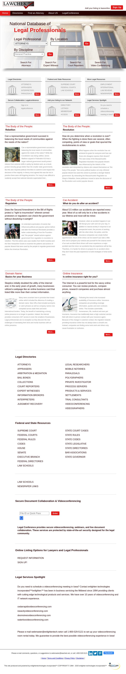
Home (44, 658)
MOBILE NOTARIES (75, 369)
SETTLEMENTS (73, 395)
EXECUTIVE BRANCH (28, 457)
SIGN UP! (22, 562)
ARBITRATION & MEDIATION (32, 373)
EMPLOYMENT (106, 84)
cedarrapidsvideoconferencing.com (34, 606)
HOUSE (21, 448)
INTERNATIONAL (107, 87)
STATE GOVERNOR (75, 457)
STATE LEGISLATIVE (75, 444)
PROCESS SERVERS (76, 386)
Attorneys (26, 65)
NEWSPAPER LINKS (27, 486)
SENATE (21, 452)
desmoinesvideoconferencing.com (34, 615)
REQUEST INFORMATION (30, 558)
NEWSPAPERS (106, 94)
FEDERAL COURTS (68, 87)
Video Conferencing (100, 65)
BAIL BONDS (23, 378)
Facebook (109, 653)
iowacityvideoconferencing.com (32, 611)
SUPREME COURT (68, 84)
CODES (21, 444)
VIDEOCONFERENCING (77, 404)
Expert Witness (51, 65)
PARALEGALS (26, 94)
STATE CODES (72, 439)
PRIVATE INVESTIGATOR (78, 382)
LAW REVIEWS (106, 90)
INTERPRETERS (27, 90)
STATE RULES (72, 435)
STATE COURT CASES (76, 430)
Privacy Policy (70, 658)
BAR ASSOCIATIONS (75, 452)
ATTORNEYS (26, 84)
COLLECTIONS (25, 382)
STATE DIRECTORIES (76, 448)
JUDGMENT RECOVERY (30, 404)
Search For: (26, 62)
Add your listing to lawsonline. (97, 8)
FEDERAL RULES (26, 439)
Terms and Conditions (55, 658)
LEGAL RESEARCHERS (77, 364)
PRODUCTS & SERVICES (78, 391)
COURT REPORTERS (28, 386)
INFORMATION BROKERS (30, 395)
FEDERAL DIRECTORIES (30, 461)
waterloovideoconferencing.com (32, 620)
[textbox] (66, 43)
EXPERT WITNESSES (28, 391)
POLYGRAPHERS (74, 378)
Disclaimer (80, 658)
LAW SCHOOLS (67, 90)
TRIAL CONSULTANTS (76, 399)
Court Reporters (75, 65)
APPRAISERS (26, 87)
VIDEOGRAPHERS (74, 408)
